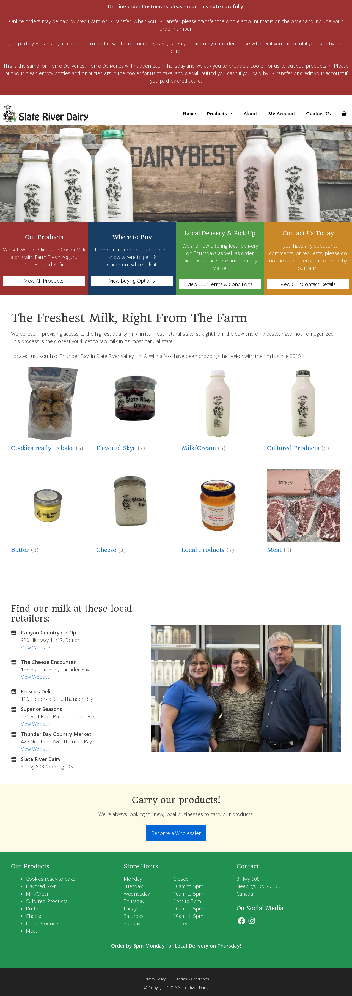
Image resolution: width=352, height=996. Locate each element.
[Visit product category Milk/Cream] (218, 411)
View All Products (44, 280)
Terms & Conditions (193, 978)
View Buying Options (132, 280)
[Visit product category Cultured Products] (303, 411)
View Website (35, 647)
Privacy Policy (155, 978)
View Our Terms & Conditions (220, 284)
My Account (281, 113)
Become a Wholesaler (176, 833)
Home (189, 113)
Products (222, 113)
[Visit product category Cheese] (132, 512)
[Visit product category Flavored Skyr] (132, 411)
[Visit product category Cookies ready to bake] (47, 411)
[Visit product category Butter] (47, 512)
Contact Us (318, 113)
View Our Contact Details (308, 284)
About (250, 113)
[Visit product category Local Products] (218, 512)
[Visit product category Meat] (303, 512)
